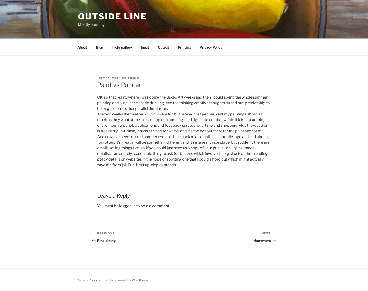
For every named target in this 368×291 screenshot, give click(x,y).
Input (145, 47)
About (82, 47)
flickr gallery (122, 47)
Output (163, 47)
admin (133, 78)
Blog (99, 47)
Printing (184, 47)
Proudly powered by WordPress (125, 280)
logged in (127, 206)
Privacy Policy (211, 47)
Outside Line (112, 16)
